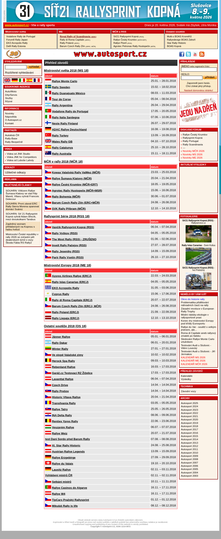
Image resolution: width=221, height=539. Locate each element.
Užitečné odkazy (15, 172)
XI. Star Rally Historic (66, 445)
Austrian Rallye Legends (68, 451)
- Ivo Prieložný (198, 269)
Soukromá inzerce (17, 86)
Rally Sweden (61, 87)
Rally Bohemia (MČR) (66, 196)
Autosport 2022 (189, 413)
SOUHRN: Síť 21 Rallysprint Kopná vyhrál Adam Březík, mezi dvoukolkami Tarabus (22, 216)
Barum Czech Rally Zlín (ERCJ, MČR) (76, 306)
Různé (9, 101)
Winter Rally (60, 348)
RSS (123, 31)
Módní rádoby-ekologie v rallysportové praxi (195, 316)
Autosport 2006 (189, 465)
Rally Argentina (62, 105)
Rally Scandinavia (193, 144)
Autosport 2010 (189, 452)
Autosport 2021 (189, 416)
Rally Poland (69, 43)
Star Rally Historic (176, 43)
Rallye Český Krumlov (130, 39)
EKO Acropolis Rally (17, 43)
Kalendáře (187, 375)
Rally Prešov (60, 391)
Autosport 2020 (189, 419)
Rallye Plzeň (123, 43)
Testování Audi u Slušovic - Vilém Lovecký (196, 346)
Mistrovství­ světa (15, 31)
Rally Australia (61, 153)
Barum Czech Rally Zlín (78, 46)
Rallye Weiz (59, 433)
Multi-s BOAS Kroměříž (179, 36)
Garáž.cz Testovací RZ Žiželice (72, 373)
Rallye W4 (58, 493)
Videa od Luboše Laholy (20, 160)
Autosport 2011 (189, 449)
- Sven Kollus (198, 245)
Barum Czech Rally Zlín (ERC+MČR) (76, 202)
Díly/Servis (11, 94)
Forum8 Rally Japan (17, 39)
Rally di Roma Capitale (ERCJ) (72, 300)
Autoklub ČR (12, 135)
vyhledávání (13, 61)
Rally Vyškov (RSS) (65, 233)
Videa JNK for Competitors (22, 157)
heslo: (185, 74)
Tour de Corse (61, 99)
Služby (9, 98)
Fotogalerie (189, 216)
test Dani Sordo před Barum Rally (67, 439)
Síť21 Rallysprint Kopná (129, 36)
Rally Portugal (191, 141)
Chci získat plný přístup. (198, 86)
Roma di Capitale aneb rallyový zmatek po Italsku (198, 334)
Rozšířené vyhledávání (19, 72)
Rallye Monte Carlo (64, 81)
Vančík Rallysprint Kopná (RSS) (73, 227)
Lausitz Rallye (61, 469)
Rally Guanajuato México (68, 93)
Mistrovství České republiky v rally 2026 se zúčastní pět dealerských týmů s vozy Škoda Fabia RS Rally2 (22, 238)
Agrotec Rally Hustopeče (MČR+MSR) (77, 190)
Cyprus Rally (60, 294)
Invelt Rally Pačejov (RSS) (69, 245)
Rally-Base (11, 138)
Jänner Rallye (61, 336)
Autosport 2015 (189, 436)
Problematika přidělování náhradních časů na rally (195, 303)
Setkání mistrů (61, 481)
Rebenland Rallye (63, 367)
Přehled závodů (192, 371)
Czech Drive (60, 385)
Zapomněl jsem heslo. (198, 83)
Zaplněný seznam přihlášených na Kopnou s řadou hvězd (20, 226)
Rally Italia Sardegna (65, 117)
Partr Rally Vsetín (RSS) (68, 257)
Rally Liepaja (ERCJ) (65, 318)
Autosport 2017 (189, 429)
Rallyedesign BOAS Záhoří (181, 39)
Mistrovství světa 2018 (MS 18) (66, 70)
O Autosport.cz (13, 119)
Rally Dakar (59, 342)
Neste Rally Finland (65, 123)
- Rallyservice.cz (198, 221)
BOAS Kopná (174, 46)
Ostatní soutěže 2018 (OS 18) (65, 326)
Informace (12, 108)
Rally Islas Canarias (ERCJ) (70, 282)
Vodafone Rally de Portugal (20, 36)
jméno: (195, 66)
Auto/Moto (11, 91)
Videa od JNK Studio (18, 153)
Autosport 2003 (189, 475)
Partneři (11, 130)
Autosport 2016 (189, 432)
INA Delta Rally (62, 415)
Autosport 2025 (189, 403)
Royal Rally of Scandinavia (78, 36)
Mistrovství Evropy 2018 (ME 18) (67, 265)
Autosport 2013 (189, 442)
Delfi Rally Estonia (16, 46)
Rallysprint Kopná (193, 137)
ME (61, 31)
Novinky (9, 113)
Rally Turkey (60, 135)
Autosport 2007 (189, 462)
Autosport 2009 (189, 455)
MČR (115, 31)
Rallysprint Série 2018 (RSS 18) (67, 216)
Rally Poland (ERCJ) (65, 312)
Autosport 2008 (189, 459)
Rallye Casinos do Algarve (69, 487)
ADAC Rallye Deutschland (69, 129)
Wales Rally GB (62, 141)
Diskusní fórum (191, 129)
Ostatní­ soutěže (175, 31)
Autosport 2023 (189, 409)
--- (184, 147)
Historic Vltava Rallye (66, 397)
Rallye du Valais (62, 463)
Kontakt (9, 123)
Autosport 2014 (189, 439)
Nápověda (11, 116)
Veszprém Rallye (63, 427)
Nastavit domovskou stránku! (198, 90)
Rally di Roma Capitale (75, 39)
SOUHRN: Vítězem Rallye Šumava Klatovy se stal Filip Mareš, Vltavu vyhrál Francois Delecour (22, 194)
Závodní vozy (188, 391)
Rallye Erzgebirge (64, 457)
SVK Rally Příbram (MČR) (69, 208)
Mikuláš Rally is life (65, 506)
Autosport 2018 (189, 426)
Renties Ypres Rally (65, 421)
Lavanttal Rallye (62, 379)
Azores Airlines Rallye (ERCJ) (72, 276)
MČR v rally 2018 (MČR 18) (63, 161)
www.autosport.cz (17, 25)
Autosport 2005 (189, 469)
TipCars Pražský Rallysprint (70, 499)
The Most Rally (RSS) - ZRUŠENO (74, 239)
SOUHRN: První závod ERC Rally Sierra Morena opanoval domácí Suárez (22, 206)
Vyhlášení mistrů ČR (58, 475)
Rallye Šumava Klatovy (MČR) (72, 178)
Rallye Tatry (60, 409)
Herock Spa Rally (63, 361)
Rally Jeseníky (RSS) (66, 251)
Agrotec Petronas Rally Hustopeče (135, 46)
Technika (187, 386)
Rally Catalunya (62, 147)
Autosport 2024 (189, 406)
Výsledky (186, 379)
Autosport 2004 (189, 472)
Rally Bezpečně (14, 141)
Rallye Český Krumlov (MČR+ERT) (75, 184)
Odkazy (10, 167)
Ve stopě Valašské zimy (67, 355)
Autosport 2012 (189, 446)
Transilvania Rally (64, 403)
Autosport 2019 (189, 422)
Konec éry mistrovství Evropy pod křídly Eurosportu (197, 322)
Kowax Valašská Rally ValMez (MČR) (76, 172)
